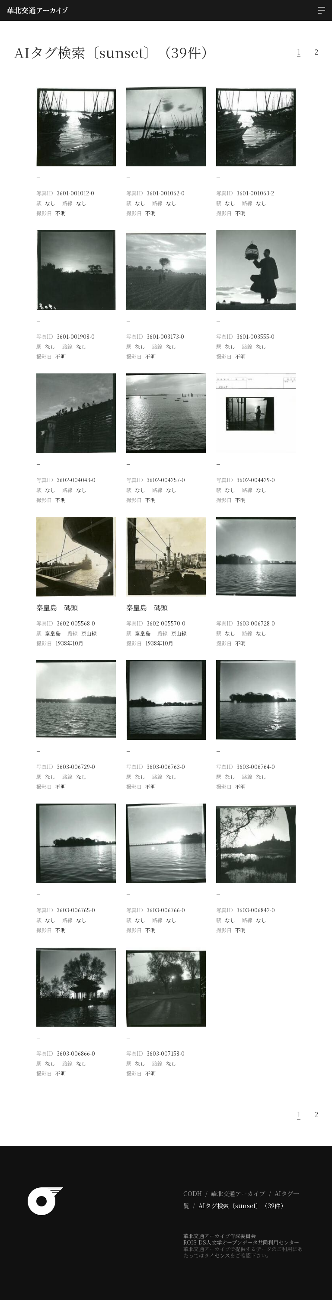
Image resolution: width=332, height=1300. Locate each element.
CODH (192, 1193)
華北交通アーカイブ (238, 1193)
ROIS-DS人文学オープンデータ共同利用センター (241, 1242)
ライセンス (217, 1255)
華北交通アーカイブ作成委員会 (219, 1235)
